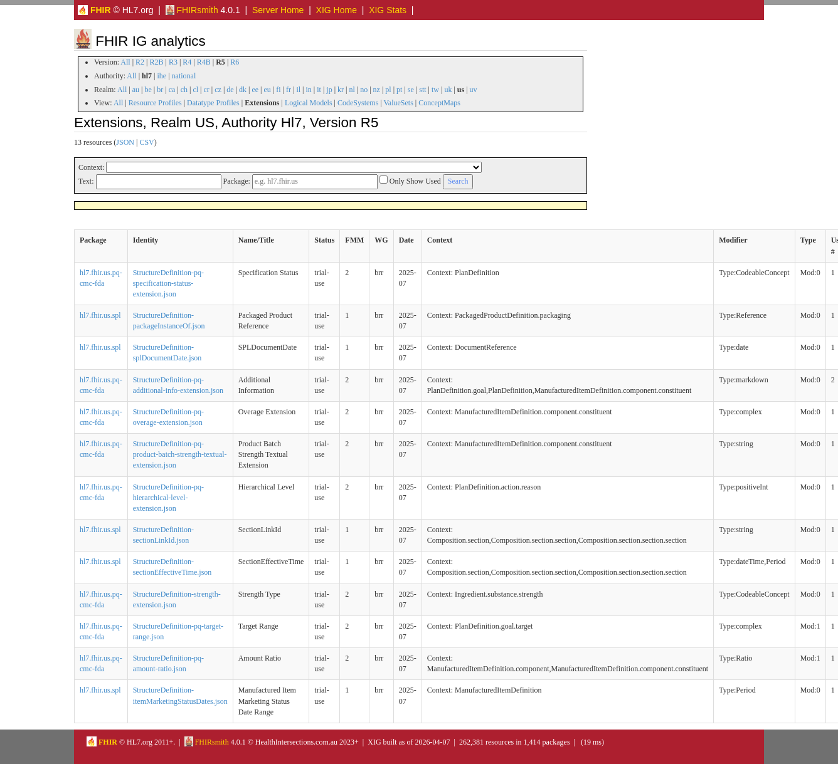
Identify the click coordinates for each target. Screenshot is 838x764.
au (135, 89)
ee (255, 89)
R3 (173, 62)
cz (218, 89)
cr (207, 89)
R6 (234, 62)
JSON (125, 142)
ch (184, 89)
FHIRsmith (192, 10)
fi (278, 89)
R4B (204, 62)
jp (329, 89)
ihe (162, 75)
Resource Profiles (155, 102)
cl (195, 89)
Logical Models (308, 102)
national (184, 75)
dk (243, 89)
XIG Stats (387, 10)
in (308, 89)
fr (288, 89)
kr (340, 89)
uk (448, 89)
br (160, 89)
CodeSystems (357, 102)
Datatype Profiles (213, 102)
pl (388, 89)
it (319, 89)
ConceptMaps (439, 102)
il (298, 89)
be (147, 89)
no (364, 89)
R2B (157, 62)
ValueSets (398, 102)
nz (376, 89)
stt (422, 89)
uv (473, 89)
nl (351, 89)
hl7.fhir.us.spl (100, 315)
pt (399, 89)
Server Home (278, 10)
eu (267, 89)
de (229, 89)
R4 (187, 62)
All (125, 62)
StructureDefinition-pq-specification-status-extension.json (168, 283)
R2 (139, 62)
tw (435, 89)
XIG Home (336, 10)
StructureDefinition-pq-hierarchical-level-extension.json (168, 498)
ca (172, 89)
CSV (146, 142)
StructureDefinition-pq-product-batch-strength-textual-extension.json (180, 454)
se (411, 89)
